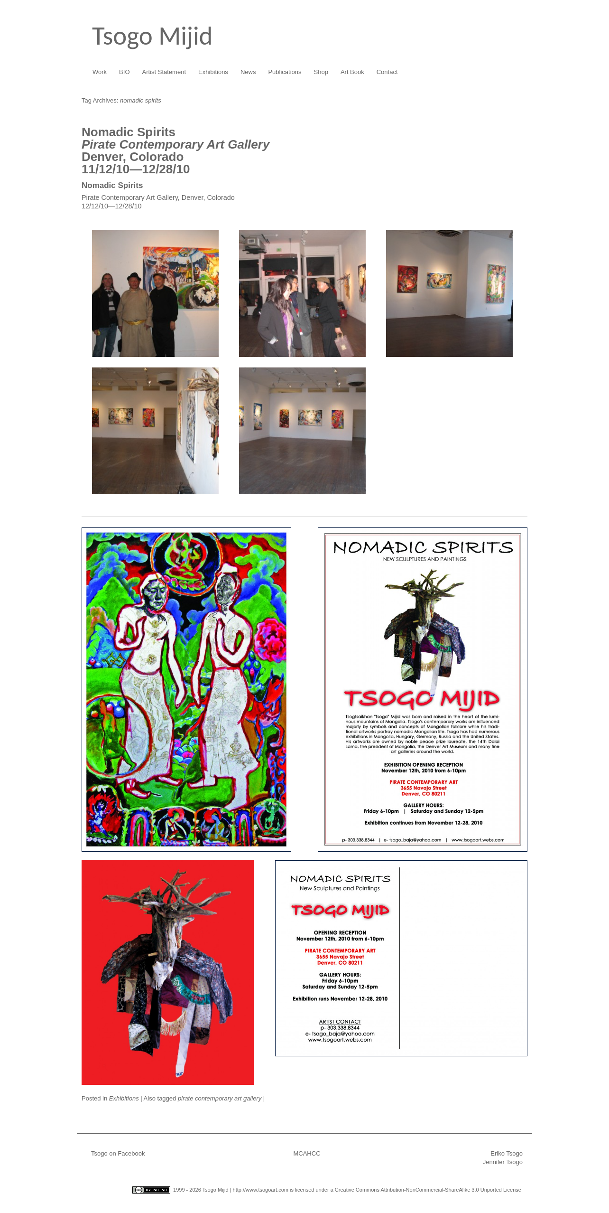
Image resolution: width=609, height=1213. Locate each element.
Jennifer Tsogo (503, 1162)
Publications (284, 71)
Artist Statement (164, 71)
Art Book (352, 71)
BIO (124, 71)
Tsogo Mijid (152, 36)
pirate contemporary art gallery (219, 1098)
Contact (387, 71)
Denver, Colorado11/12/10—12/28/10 (175, 150)
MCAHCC (306, 1153)
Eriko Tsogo (506, 1153)
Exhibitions (213, 71)
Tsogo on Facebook (118, 1153)
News (248, 71)
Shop (321, 71)
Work (99, 71)
